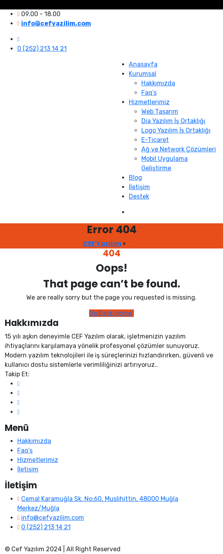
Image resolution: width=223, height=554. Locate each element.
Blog (135, 177)
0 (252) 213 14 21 (42, 48)
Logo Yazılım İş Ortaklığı (175, 130)
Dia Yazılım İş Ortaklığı (173, 121)
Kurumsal (142, 73)
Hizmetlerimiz (149, 102)
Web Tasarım (159, 111)
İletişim (139, 187)
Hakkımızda (158, 83)
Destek (139, 196)
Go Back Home (111, 313)
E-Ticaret (155, 140)
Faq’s (149, 92)
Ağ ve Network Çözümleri (178, 149)
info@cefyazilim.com (52, 517)
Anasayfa (143, 64)
